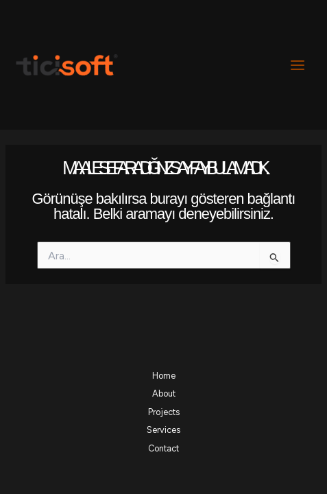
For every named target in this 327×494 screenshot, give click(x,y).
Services (163, 430)
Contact (163, 448)
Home (163, 375)
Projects (164, 412)
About (163, 393)
